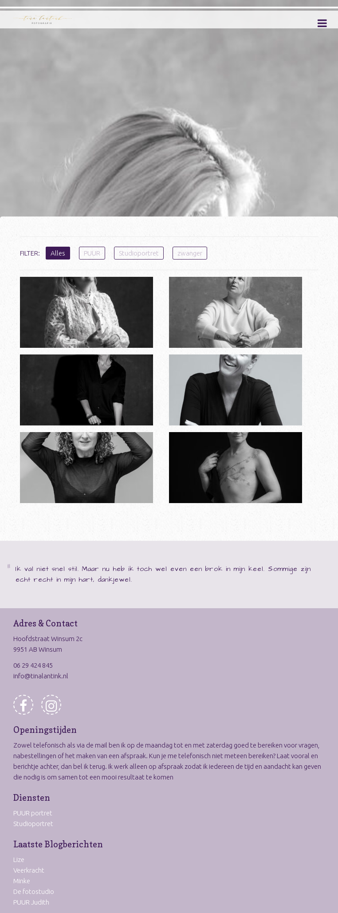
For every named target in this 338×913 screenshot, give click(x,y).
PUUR (92, 253)
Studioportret (139, 253)
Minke (21, 881)
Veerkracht (28, 870)
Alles (58, 253)
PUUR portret (32, 813)
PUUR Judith (31, 902)
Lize (18, 859)
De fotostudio (33, 891)
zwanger (189, 253)
